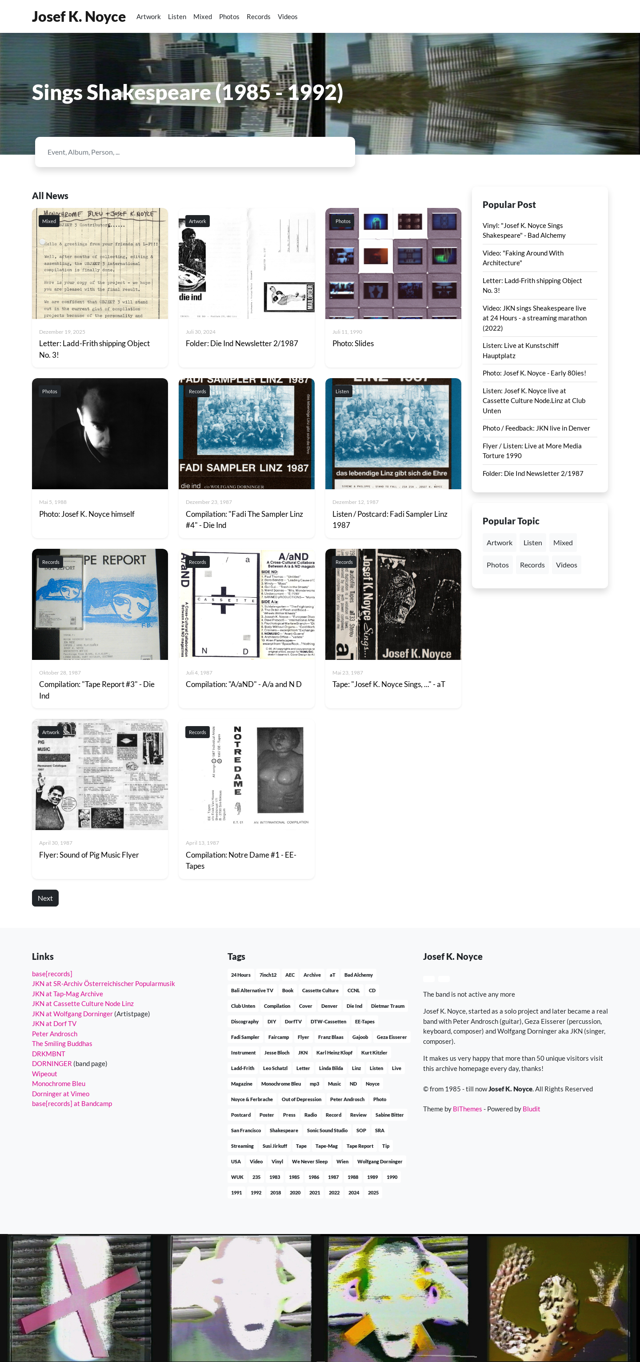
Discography (245, 1021)
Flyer (303, 1037)
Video (256, 1161)
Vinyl (277, 1161)
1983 (274, 1177)
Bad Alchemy (358, 975)
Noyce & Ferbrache (252, 1099)
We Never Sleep (310, 1161)
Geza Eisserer (392, 1037)
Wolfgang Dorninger (380, 1161)
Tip (385, 1146)
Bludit (531, 1109)
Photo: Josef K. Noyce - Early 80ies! (534, 373)
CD (372, 990)
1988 (353, 1177)
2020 (295, 1192)
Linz (356, 1068)
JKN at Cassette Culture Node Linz (83, 1003)
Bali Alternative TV (252, 990)
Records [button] (532, 564)
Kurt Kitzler (374, 1052)
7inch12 (268, 975)
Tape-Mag (327, 1146)
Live (396, 1068)
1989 (372, 1177)
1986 (313, 1177)
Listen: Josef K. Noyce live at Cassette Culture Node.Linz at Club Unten (534, 401)
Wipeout (44, 1074)
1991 (236, 1192)
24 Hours (241, 975)
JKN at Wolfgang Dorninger (72, 1014)
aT (333, 975)
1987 (333, 1177)
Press (289, 1115)
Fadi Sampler (245, 1037)
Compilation (277, 1006)
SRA (379, 1130)
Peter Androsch (54, 1034)
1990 (392, 1177)
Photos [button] (498, 564)
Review (358, 1115)
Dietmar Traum (387, 1006)
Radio (310, 1115)
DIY (272, 1021)
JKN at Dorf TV (54, 1023)
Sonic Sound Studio (327, 1130)
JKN (303, 1052)
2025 (373, 1192)
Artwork (148, 16)
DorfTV (293, 1021)
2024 (353, 1192)
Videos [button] (566, 564)
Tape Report (360, 1146)
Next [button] (45, 898)
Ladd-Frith (242, 1068)
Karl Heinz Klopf (334, 1052)
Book (287, 990)
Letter (303, 1068)
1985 (294, 1177)
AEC (290, 975)
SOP (361, 1130)
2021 (314, 1192)
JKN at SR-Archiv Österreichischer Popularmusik (103, 983)
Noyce (373, 1083)
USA (236, 1161)
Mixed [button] (563, 542)
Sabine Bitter (390, 1115)
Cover (305, 1006)
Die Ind (354, 1006)
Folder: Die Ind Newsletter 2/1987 (533, 473)
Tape (301, 1146)
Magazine (241, 1083)
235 (256, 1177)
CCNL (354, 990)
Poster (267, 1115)
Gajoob (360, 1037)
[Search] (187, 152)
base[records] (52, 974)
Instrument (243, 1052)
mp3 (314, 1083)
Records (259, 16)
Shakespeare (284, 1130)
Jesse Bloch (276, 1052)
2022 (334, 1192)
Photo (379, 1099)
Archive (312, 975)
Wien (342, 1161)
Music (334, 1083)
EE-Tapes (365, 1021)
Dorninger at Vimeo (60, 1094)
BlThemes (467, 1109)
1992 (256, 1192)
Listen (177, 16)
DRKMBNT (48, 1054)
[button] (583, 16)
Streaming (242, 1146)
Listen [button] (533, 542)
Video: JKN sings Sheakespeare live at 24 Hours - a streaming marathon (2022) (535, 318)
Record (333, 1115)
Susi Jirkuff (275, 1146)
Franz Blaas (331, 1037)
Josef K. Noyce (79, 16)
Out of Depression (301, 1099)
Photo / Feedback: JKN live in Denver (536, 428)
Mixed (202, 16)
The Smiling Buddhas (62, 1043)
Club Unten (243, 1006)
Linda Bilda (331, 1068)
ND (353, 1083)
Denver (329, 1006)
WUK (237, 1177)
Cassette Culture (320, 990)
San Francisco (246, 1130)
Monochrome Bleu (58, 1083)
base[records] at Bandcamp (72, 1103)
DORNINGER (52, 1063)
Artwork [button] (499, 542)
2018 (275, 1192)
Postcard (241, 1115)
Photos (229, 16)
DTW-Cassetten (328, 1021)
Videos (288, 16)
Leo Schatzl (275, 1068)
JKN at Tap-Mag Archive (67, 994)
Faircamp (278, 1037)
